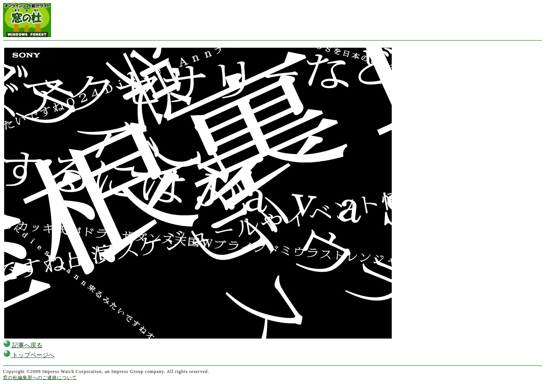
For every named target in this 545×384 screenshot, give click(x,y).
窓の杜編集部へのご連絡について (40, 377)
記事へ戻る (22, 345)
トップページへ (28, 355)
